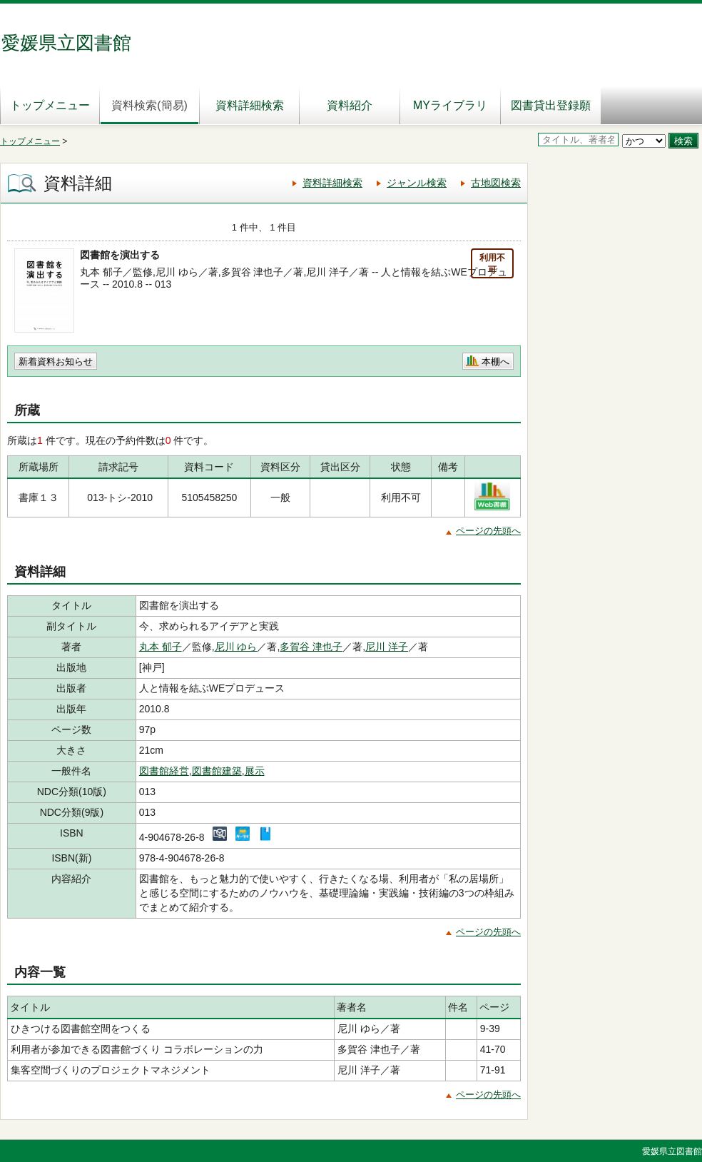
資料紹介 (349, 105)
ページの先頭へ (488, 530)
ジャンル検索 (417, 182)
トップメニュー (50, 105)
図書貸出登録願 (551, 105)
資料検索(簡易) (149, 105)
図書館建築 (217, 771)
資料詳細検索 (249, 105)
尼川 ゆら (236, 646)
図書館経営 (164, 771)
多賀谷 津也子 (311, 646)
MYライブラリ (450, 105)
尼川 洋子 (386, 646)
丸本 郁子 (160, 646)
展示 (255, 771)
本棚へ (495, 361)
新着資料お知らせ (56, 361)
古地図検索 (496, 182)
